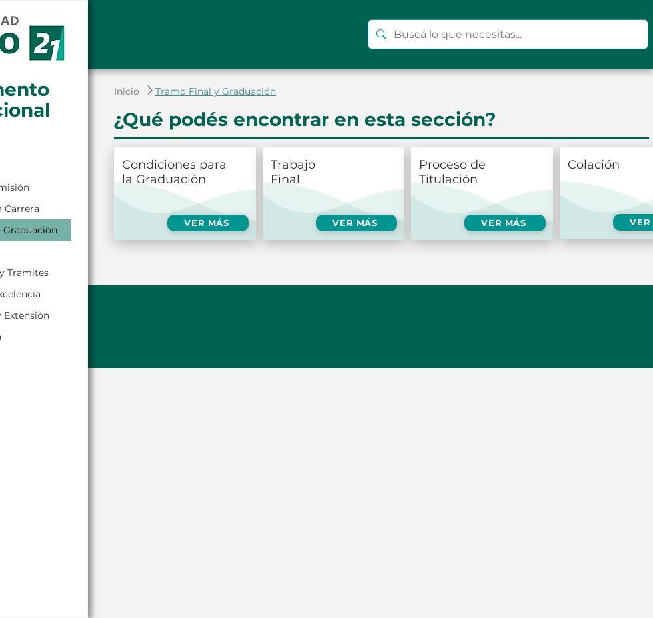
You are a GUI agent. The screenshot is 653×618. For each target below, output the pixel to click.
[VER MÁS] (208, 223)
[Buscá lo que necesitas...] (507, 34)
